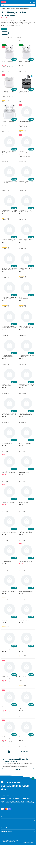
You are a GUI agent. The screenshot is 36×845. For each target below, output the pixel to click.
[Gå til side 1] (9, 751)
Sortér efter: (13, 37)
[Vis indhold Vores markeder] (18, 828)
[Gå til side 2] (12, 751)
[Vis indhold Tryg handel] (18, 817)
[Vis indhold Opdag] (18, 821)
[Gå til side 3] (15, 751)
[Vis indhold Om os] (18, 824)
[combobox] (18, 5)
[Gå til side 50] (24, 751)
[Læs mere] (18, 769)
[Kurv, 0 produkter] (30, 2)
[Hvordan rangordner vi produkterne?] (9, 37)
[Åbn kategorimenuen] (33, 2)
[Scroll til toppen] (32, 778)
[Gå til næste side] (30, 751)
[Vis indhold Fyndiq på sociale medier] (18, 835)
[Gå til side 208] (27, 751)
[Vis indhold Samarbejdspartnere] (18, 832)
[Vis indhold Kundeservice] (18, 813)
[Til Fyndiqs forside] (4, 2)
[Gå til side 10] (21, 751)
